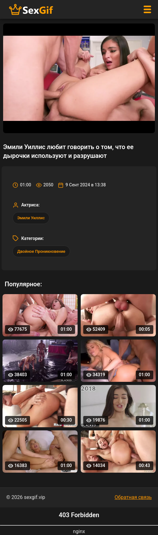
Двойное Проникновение (41, 251)
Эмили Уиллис (31, 218)
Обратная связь (133, 497)
